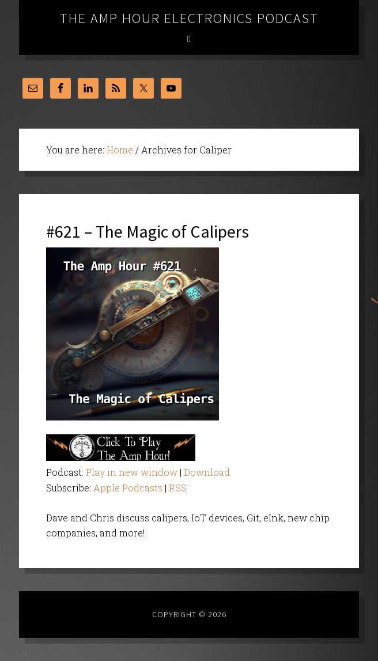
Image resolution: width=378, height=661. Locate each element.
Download (207, 472)
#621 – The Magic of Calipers (147, 231)
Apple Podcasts (127, 488)
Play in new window (131, 472)
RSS (178, 488)
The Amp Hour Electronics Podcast (189, 18)
